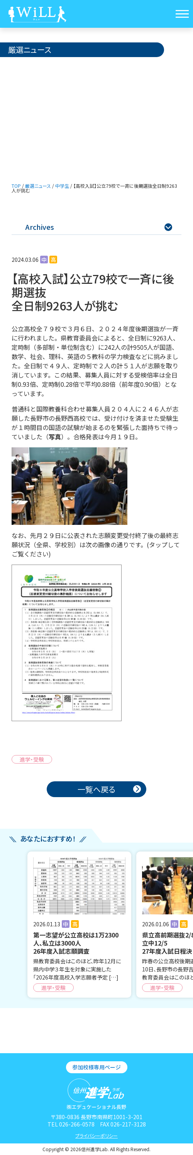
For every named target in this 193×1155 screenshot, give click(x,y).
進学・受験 (32, 759)
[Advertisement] (96, 115)
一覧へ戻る (96, 789)
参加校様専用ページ (96, 1067)
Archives (98, 227)
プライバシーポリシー (96, 1135)
